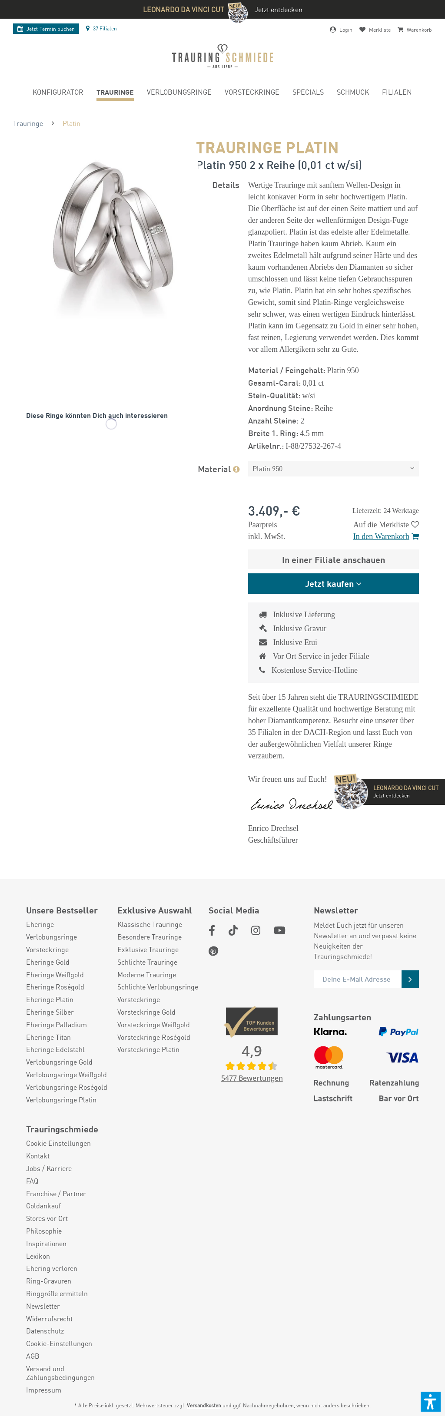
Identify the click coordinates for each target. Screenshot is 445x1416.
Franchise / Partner (56, 1193)
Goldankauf (43, 1205)
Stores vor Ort (47, 1218)
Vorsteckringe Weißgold (153, 1024)
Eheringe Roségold (55, 987)
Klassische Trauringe (149, 924)
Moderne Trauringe (146, 974)
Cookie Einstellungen (58, 1143)
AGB (33, 1356)
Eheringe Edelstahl (55, 1049)
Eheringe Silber (50, 1012)
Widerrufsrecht (49, 1318)
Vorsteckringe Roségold (153, 1037)
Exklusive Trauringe (148, 949)
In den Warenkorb (386, 536)
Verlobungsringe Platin (61, 1099)
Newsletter (43, 1306)
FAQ (32, 1181)
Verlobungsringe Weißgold (66, 1074)
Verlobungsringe (51, 937)
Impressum (43, 1390)
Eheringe (40, 924)
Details (225, 184)
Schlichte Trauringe (147, 962)
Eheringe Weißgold (55, 974)
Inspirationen (46, 1243)
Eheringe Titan (48, 1037)
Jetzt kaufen (329, 583)
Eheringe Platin (49, 999)
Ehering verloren (51, 1268)
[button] (431, 1402)
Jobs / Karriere (49, 1168)
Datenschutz (45, 1331)
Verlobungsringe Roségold (66, 1087)
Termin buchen (46, 29)
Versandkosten (204, 1405)
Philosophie (44, 1231)
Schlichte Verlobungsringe (157, 987)
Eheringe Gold (48, 962)
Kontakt (38, 1155)
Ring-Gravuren (48, 1281)
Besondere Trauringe (149, 937)
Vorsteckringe (47, 949)
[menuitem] (58, 93)
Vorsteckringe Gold (146, 1012)
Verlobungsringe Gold (59, 1062)
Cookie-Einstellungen (59, 1343)
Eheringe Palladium (56, 1024)
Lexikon (38, 1256)
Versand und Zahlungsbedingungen (60, 1373)
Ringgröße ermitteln (57, 1293)
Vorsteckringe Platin (148, 1049)
